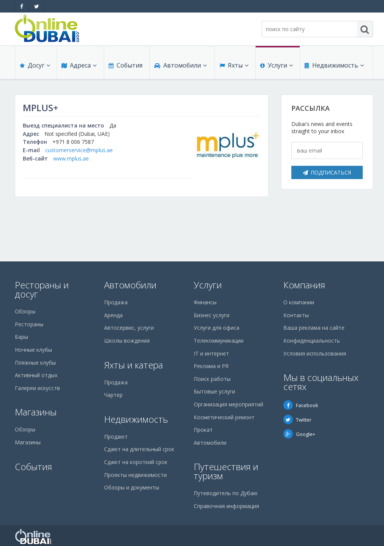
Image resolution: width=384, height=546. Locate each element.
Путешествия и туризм (226, 471)
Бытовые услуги (214, 391)
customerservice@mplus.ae (79, 150)
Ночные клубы (33, 349)
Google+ (299, 434)
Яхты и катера (133, 365)
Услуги (276, 65)
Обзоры (25, 311)
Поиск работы (212, 378)
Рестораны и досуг (42, 289)
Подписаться (327, 172)
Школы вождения (127, 340)
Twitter (297, 419)
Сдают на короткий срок (136, 462)
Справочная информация (226, 506)
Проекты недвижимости (135, 474)
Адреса (79, 65)
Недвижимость (334, 65)
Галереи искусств (37, 388)
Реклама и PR (211, 366)
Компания (304, 285)
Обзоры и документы (131, 487)
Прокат (203, 429)
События (125, 65)
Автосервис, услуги (129, 327)
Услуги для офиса (216, 327)
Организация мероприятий (228, 404)
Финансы (205, 302)
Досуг (35, 65)
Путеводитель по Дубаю (226, 493)
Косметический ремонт (224, 417)
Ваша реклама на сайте (313, 327)
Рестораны (29, 324)
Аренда (113, 315)
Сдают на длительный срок (139, 449)
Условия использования (314, 353)
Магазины (36, 412)
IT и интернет (211, 353)
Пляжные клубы (35, 362)
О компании (298, 302)
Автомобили (180, 65)
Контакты (296, 315)
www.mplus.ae (71, 158)
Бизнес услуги (211, 315)
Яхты (234, 65)
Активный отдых (36, 375)
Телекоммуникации (218, 340)
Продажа (116, 302)
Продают (116, 436)
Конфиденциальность (311, 340)
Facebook (300, 405)
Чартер (113, 394)
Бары (21, 336)
